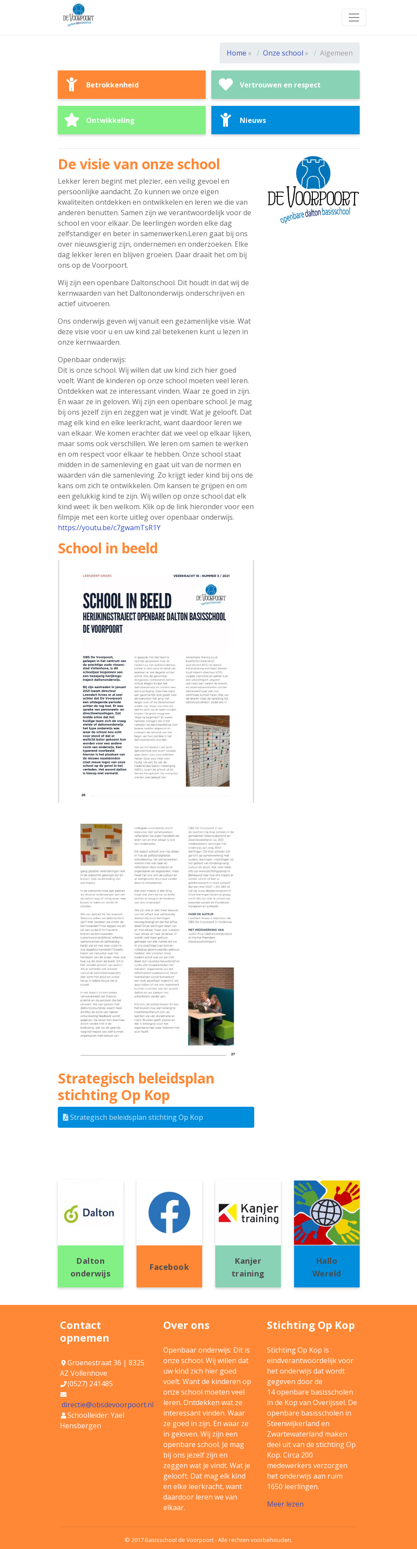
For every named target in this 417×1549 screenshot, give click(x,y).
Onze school (284, 53)
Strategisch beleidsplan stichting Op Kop (133, 1117)
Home (236, 53)
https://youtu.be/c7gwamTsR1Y (109, 527)
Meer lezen (285, 1504)
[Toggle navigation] (354, 17)
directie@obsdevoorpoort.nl (108, 1404)
